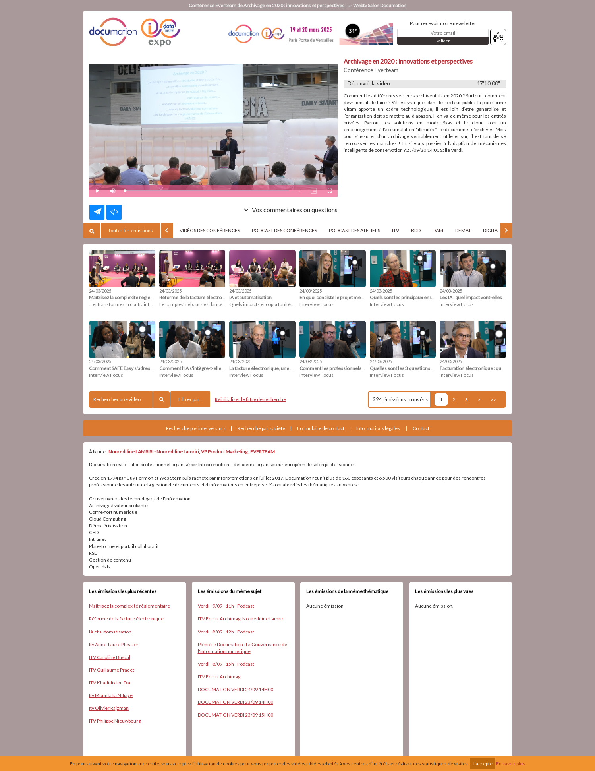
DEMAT (463, 230)
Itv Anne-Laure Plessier (114, 644)
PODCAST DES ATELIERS (354, 230)
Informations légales (378, 428)
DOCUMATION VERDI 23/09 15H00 (235, 715)
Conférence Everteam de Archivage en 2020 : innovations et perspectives (266, 5)
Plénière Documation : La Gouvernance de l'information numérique (242, 647)
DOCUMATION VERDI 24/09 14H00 (235, 689)
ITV (395, 230)
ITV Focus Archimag (219, 677)
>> (493, 400)
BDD (416, 230)
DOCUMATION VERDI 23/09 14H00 (235, 702)
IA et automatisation (110, 632)
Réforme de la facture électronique (126, 619)
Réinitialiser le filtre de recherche (250, 399)
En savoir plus (510, 764)
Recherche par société (261, 428)
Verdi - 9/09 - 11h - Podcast (226, 606)
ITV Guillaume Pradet (111, 670)
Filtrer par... (190, 399)
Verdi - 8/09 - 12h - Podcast (226, 632)
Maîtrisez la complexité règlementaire (129, 606)
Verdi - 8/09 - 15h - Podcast (226, 664)
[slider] (207, 190)
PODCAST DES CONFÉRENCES (284, 230)
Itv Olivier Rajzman (109, 708)
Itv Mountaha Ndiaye (111, 695)
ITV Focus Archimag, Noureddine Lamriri (241, 619)
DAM (438, 230)
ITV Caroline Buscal (109, 657)
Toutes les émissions (130, 230)
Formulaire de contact (320, 428)
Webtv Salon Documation (379, 5)
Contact (421, 428)
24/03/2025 (100, 290)
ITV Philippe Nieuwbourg (115, 721)
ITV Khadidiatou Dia (109, 683)
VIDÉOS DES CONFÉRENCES (210, 230)
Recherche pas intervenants (196, 428)
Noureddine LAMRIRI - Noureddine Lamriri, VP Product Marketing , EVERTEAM (191, 452)
